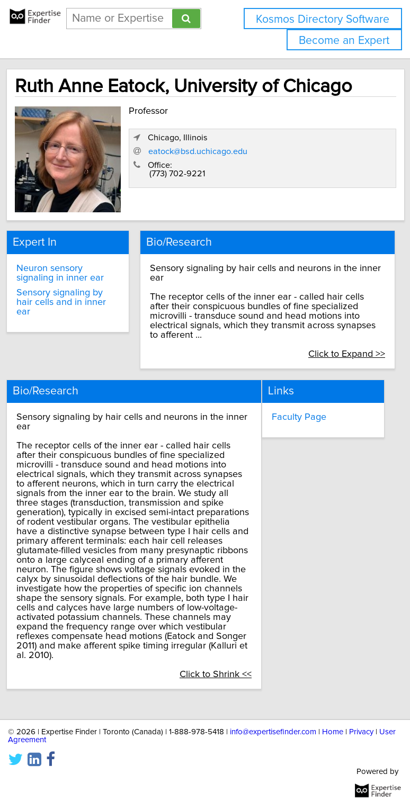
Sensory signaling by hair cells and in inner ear (61, 302)
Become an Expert (344, 40)
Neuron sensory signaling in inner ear (60, 273)
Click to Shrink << (216, 674)
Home (332, 732)
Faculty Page (299, 417)
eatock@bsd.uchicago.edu (197, 151)
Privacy (361, 732)
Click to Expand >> (346, 354)
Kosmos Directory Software (322, 19)
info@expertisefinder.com (273, 732)
